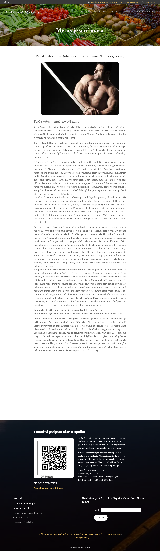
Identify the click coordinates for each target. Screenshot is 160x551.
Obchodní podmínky (80, 537)
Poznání (73, 534)
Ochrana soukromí (113, 534)
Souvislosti (54, 534)
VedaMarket (89, 534)
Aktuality (64, 534)
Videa (80, 534)
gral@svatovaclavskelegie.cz (130, 2)
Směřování (43, 534)
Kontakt (99, 534)
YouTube (28, 521)
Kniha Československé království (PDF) (103, 2)
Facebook (18, 521)
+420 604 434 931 (150, 2)
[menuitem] (82, 11)
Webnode (86, 547)
